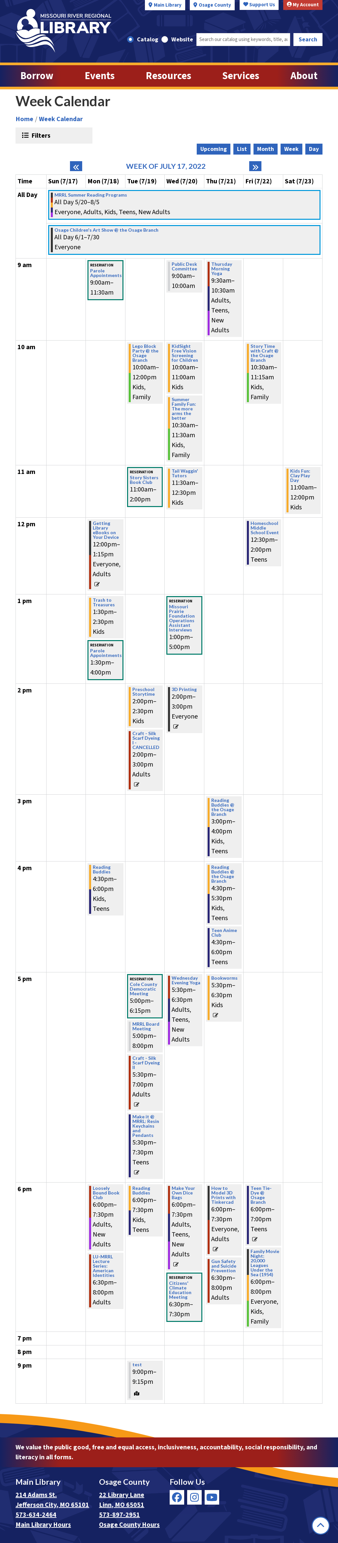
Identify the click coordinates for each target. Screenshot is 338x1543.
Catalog (147, 39)
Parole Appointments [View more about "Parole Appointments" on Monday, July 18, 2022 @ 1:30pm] (106, 653)
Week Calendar (61, 119)
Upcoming (213, 149)
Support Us (259, 4)
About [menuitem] (304, 76)
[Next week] (255, 166)
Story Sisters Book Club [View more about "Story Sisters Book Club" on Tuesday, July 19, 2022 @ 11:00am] (144, 480)
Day (314, 149)
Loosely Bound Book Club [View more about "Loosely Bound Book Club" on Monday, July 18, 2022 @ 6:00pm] (106, 1193)
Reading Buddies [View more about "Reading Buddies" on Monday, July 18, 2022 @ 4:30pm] (102, 869)
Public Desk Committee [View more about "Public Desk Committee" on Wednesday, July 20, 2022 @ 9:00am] (184, 266)
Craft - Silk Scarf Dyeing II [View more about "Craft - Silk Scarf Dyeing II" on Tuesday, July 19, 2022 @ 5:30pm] (146, 1063)
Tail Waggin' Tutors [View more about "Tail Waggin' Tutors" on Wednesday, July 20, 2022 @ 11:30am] (185, 473)
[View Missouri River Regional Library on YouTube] (212, 1497)
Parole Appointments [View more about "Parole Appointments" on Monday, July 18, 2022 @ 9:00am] (106, 273)
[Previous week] (76, 166)
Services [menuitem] (240, 76)
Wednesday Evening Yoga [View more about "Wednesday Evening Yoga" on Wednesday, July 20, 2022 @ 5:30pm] (186, 980)
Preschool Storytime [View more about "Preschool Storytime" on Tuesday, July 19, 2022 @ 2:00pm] (143, 691)
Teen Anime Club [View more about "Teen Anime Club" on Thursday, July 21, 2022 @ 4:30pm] (224, 932)
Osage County (215, 5)
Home (24, 119)
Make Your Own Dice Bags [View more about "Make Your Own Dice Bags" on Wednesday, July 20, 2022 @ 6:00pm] (183, 1193)
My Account (303, 4)
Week (291, 149)
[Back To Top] (321, 1526)
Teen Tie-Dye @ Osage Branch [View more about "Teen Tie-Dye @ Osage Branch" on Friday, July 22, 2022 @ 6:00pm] (261, 1195)
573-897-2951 (119, 1515)
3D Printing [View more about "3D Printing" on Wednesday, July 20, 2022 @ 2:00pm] (184, 689)
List (242, 149)
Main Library (168, 5)
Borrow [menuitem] (36, 76)
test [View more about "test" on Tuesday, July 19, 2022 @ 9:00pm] (137, 1364)
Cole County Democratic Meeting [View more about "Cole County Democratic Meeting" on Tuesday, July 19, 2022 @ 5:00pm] (143, 989)
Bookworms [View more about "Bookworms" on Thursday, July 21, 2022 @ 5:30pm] (224, 978)
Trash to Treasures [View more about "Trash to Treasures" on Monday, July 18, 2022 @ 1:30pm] (104, 602)
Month (265, 149)
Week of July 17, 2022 (166, 166)
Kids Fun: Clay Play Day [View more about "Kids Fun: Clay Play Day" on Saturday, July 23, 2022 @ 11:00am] (300, 476)
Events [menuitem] (100, 76)
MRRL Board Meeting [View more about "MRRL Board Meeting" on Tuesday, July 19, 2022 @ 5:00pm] (145, 1026)
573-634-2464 (36, 1515)
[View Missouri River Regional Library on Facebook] (177, 1497)
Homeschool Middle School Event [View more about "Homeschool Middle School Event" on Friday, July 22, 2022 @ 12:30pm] (265, 528)
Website (182, 39)
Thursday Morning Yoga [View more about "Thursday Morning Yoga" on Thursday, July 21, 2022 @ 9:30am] (221, 269)
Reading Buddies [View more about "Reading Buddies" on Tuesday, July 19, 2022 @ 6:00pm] (141, 1190)
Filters (40, 135)
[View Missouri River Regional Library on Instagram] (194, 1497)
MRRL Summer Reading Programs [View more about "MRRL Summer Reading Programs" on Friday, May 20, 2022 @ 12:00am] (90, 195)
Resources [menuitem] (168, 76)
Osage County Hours (129, 1524)
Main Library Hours (43, 1524)
